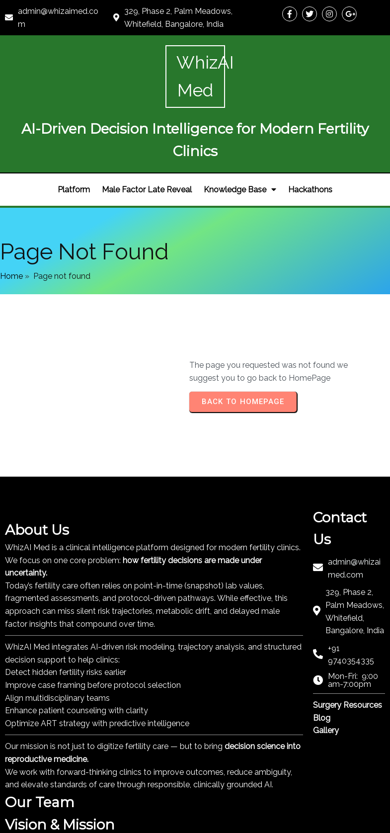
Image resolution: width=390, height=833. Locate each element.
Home (11, 208)
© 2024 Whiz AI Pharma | (64, 822)
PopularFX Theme (144, 822)
